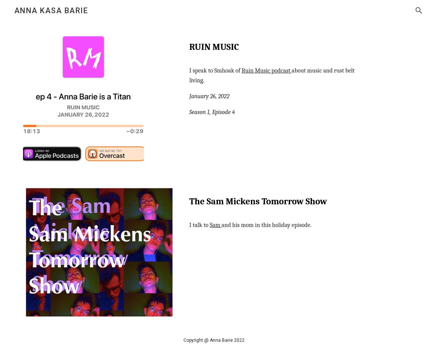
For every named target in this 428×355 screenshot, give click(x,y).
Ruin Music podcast (267, 70)
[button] (419, 11)
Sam (216, 225)
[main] (279, 45)
